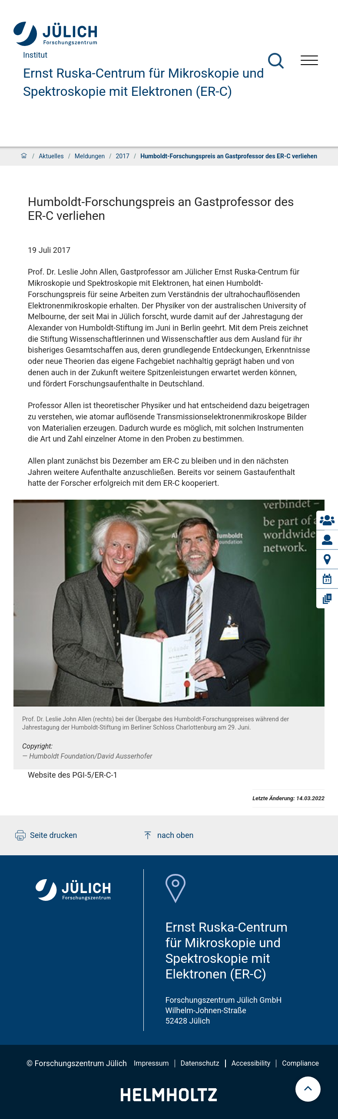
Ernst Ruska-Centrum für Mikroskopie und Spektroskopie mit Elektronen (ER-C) (143, 82)
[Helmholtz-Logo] (169, 1098)
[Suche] (276, 61)
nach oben (167, 835)
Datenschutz (200, 1063)
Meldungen (90, 156)
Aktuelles (51, 156)
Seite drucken (46, 835)
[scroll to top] (308, 1089)
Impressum (151, 1063)
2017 (122, 156)
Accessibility (251, 1063)
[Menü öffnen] (309, 61)
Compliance (300, 1063)
